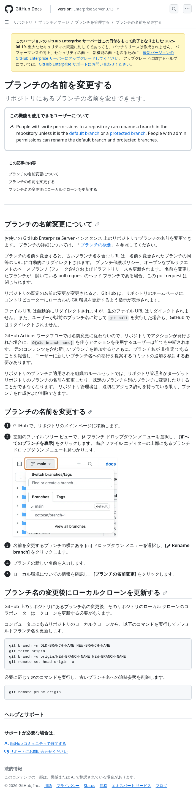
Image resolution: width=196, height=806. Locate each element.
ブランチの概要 (95, 245)
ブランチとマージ (53, 22)
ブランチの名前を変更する (139, 22)
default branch (84, 133)
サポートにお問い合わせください (36, 751)
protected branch (128, 133)
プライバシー (68, 785)
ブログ (161, 785)
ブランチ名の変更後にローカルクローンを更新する (85, 592)
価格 (103, 785)
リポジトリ (22, 22)
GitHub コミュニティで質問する (35, 743)
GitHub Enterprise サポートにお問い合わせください (84, 64)
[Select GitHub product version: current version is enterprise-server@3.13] (88, 9)
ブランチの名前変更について (51, 223)
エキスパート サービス (131, 785)
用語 (48, 785)
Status (89, 785)
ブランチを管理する (92, 22)
